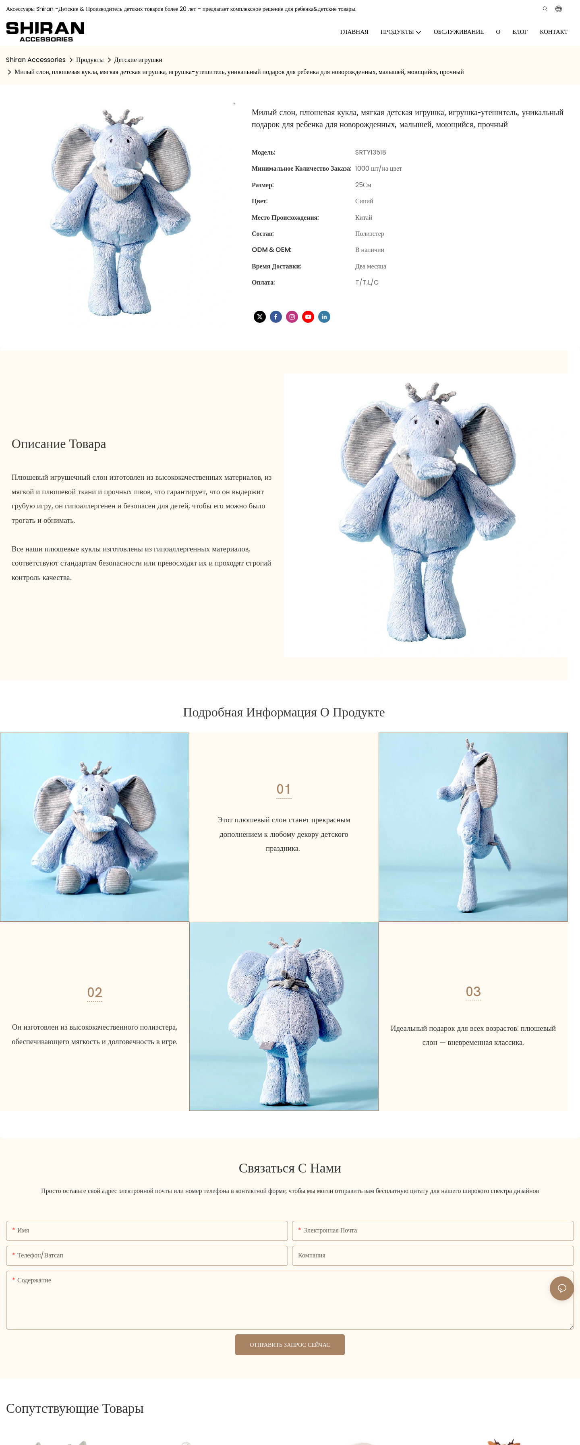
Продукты (90, 59)
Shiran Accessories (36, 59)
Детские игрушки (138, 59)
